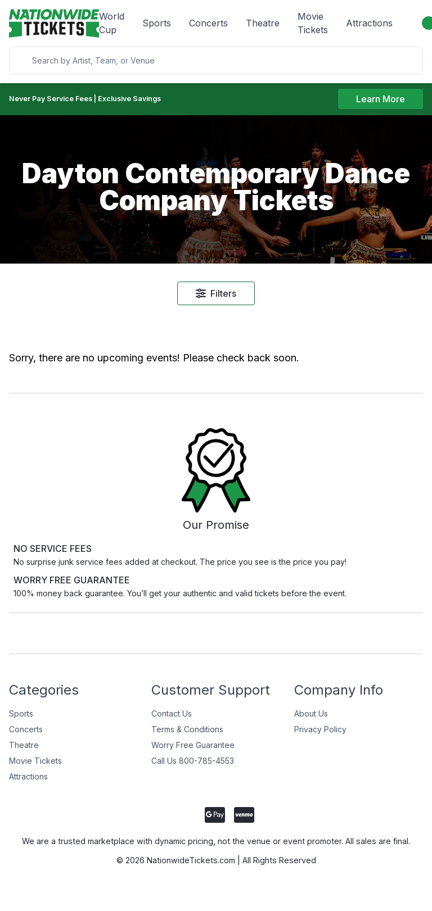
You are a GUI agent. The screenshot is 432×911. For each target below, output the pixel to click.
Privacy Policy (320, 736)
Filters (216, 295)
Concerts (208, 23)
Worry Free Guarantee (193, 752)
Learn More (380, 100)
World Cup (111, 23)
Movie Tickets (313, 23)
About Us (311, 721)
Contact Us (171, 721)
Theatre (263, 23)
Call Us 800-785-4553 (192, 768)
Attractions (369, 23)
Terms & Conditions (187, 736)
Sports (156, 23)
